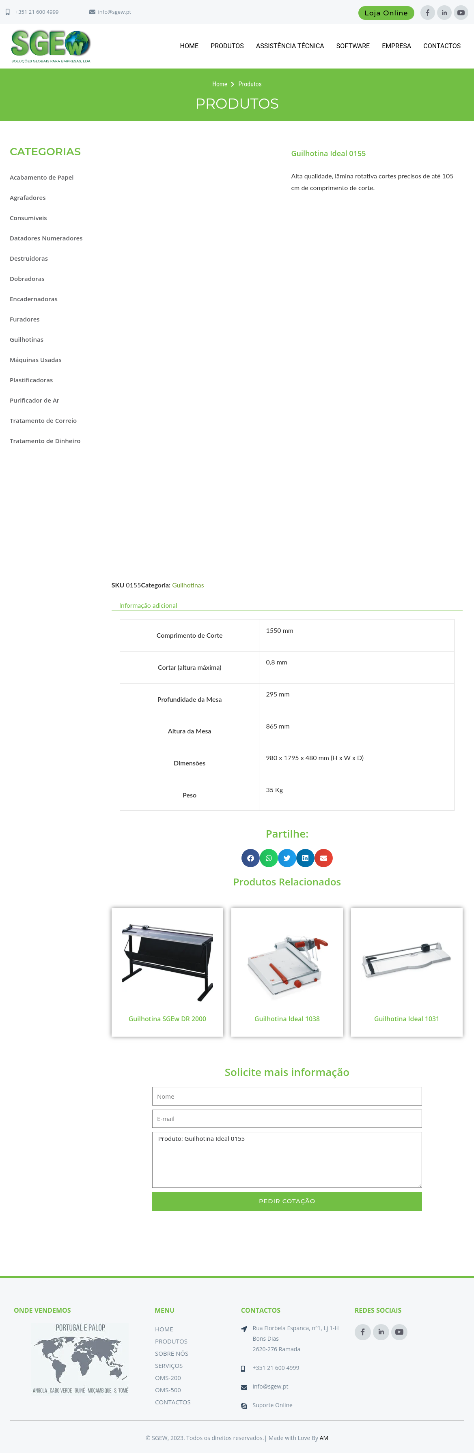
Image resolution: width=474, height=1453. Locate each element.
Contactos (442, 46)
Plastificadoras (31, 380)
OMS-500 (168, 1390)
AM (324, 1438)
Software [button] (353, 46)
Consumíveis (28, 218)
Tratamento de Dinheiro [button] (45, 441)
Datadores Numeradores (46, 238)
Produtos (227, 46)
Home (189, 46)
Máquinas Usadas (36, 360)
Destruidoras (29, 258)
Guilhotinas (26, 339)
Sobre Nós (171, 1353)
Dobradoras (27, 278)
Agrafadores (27, 197)
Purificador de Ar (34, 400)
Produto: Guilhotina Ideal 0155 (287, 1160)
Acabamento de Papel (42, 177)
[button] (250, 858)
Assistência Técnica (290, 46)
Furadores (25, 319)
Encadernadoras (34, 299)
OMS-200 (168, 1378)
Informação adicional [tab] (148, 605)
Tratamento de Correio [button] (43, 420)
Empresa (396, 46)
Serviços (169, 1365)
